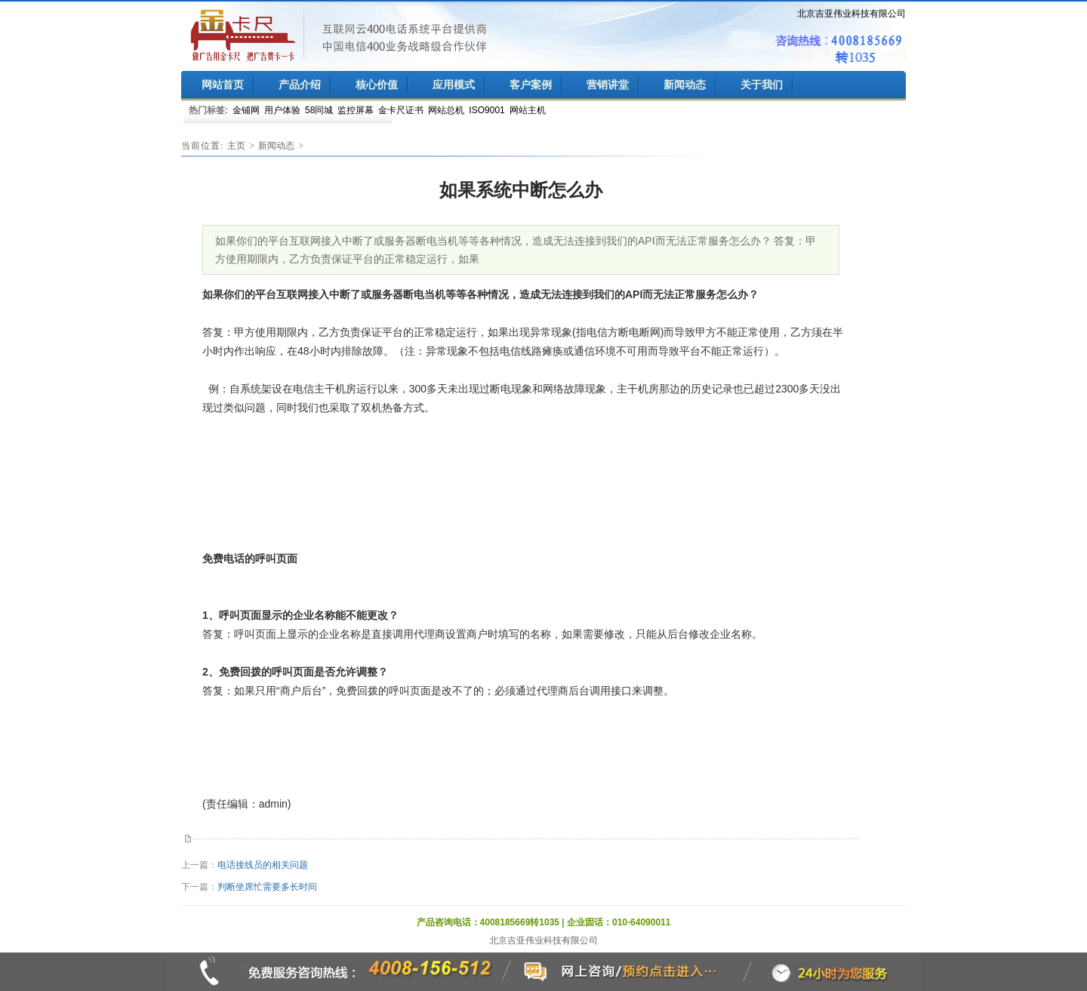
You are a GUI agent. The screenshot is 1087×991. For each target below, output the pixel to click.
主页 (236, 145)
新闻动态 (276, 145)
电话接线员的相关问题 (262, 865)
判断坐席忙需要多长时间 (267, 887)
